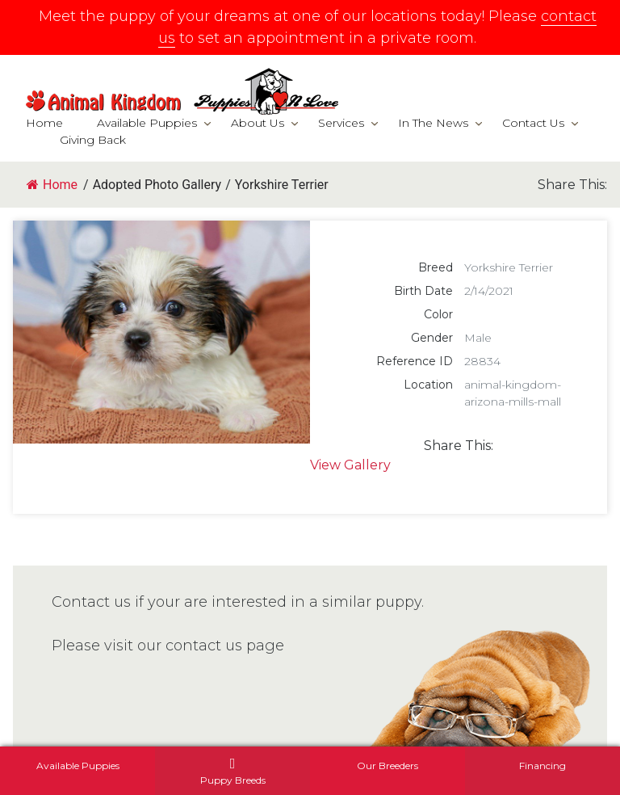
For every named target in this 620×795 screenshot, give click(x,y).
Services (341, 123)
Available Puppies (147, 123)
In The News (433, 123)
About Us (257, 123)
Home (44, 123)
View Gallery (350, 465)
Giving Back (93, 139)
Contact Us (533, 123)
